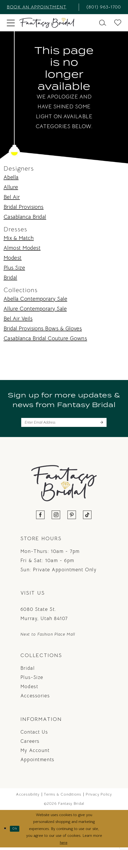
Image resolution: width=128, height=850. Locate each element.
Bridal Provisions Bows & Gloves (43, 328)
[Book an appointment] (41, 7)
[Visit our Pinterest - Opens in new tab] (72, 517)
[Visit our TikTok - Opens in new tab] (87, 517)
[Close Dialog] (5, 831)
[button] (11, 23)
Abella (11, 177)
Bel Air (12, 197)
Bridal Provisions (24, 207)
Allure (11, 187)
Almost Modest (22, 248)
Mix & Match (19, 238)
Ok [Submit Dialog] (18, 830)
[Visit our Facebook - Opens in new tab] (40, 517)
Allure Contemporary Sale (35, 308)
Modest (13, 257)
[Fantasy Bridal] (46, 23)
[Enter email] (64, 423)
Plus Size (14, 267)
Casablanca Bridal (25, 216)
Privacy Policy (99, 796)
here (63, 844)
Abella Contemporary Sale (35, 298)
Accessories (35, 698)
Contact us (34, 734)
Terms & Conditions (62, 796)
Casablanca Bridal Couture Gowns (45, 338)
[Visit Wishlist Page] (117, 22)
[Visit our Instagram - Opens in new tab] (56, 517)
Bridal (10, 277)
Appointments (37, 762)
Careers (30, 743)
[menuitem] (41, 7)
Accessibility (27, 796)
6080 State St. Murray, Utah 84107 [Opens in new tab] (44, 616)
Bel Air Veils (18, 318)
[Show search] (102, 22)
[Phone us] (102, 7)
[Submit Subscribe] (101, 423)
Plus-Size (32, 680)
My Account (35, 753)
